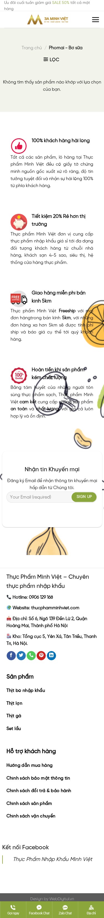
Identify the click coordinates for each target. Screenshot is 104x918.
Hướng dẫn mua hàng (29, 765)
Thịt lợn (14, 703)
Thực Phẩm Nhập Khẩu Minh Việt (52, 859)
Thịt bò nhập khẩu (25, 690)
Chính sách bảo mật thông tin (38, 778)
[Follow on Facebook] (11, 656)
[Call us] (31, 656)
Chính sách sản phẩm (29, 803)
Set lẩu (13, 728)
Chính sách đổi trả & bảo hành (38, 791)
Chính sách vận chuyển (30, 816)
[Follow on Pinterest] (41, 656)
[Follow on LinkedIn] (51, 656)
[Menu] (96, 19)
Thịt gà (13, 716)
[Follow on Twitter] (21, 656)
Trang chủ (32, 48)
